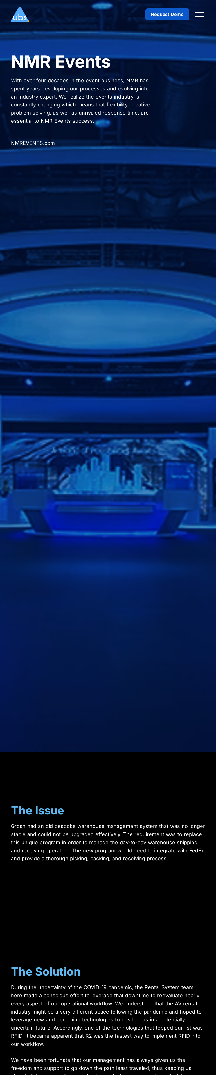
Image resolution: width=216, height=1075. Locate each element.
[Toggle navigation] (199, 14)
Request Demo (167, 14)
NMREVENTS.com (33, 143)
